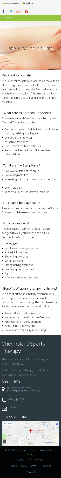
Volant (30, 454)
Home (20, 459)
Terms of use (36, 459)
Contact (14, 407)
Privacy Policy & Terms (23, 466)
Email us (28, 3)
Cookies (46, 466)
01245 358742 (12, 3)
